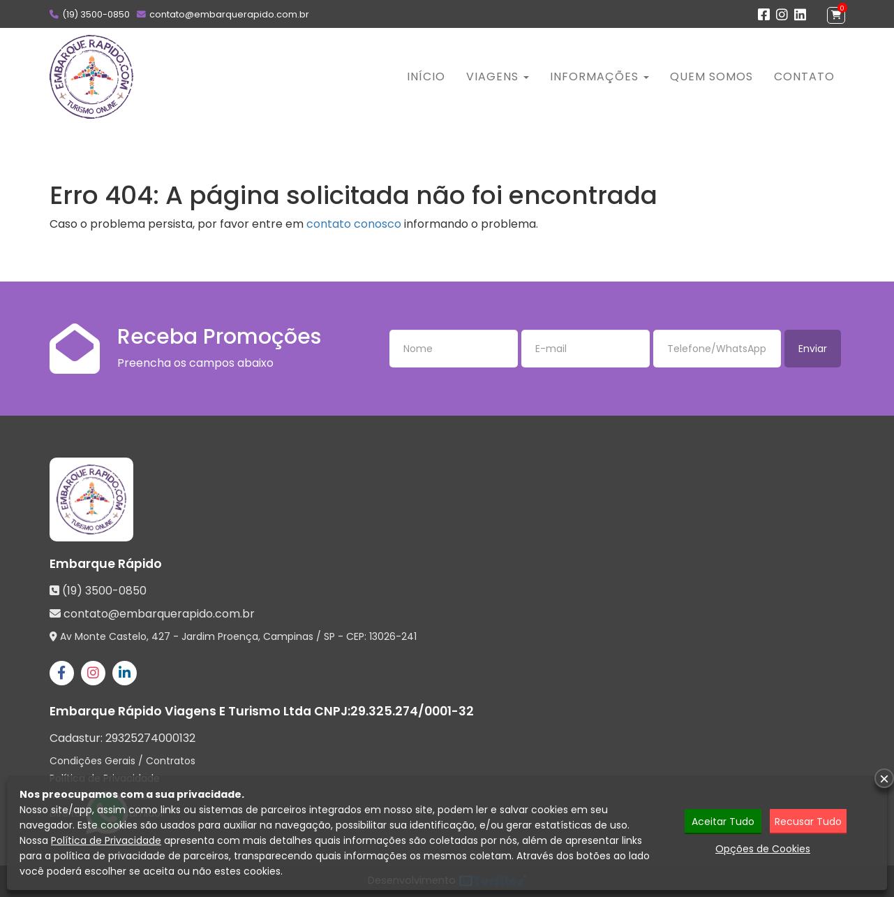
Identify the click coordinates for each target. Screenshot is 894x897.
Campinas (288, 636)
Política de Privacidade (106, 840)
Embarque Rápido (106, 563)
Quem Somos (711, 76)
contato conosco (353, 224)
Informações (599, 76)
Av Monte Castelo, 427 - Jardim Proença (159, 636)
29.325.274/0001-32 (412, 711)
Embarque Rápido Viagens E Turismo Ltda (180, 711)
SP (329, 636)
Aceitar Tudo (723, 822)
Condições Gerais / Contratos (122, 761)
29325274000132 (150, 738)
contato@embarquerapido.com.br (229, 14)
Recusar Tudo (808, 822)
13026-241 (393, 636)
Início (426, 76)
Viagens (497, 76)
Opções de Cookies (762, 849)
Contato (804, 76)
